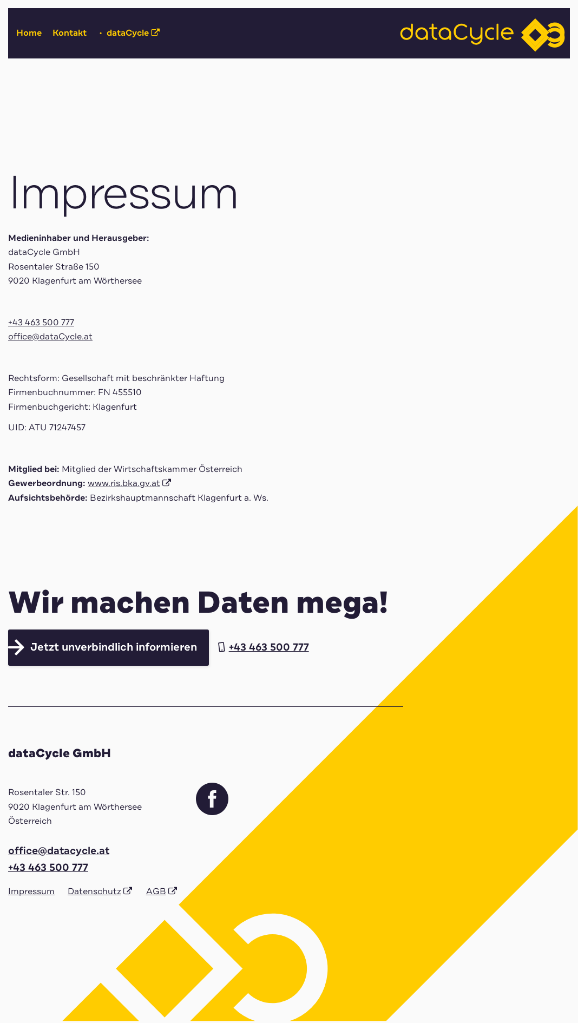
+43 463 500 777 (41, 323)
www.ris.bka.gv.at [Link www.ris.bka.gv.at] (124, 483)
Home (29, 33)
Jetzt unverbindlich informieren (113, 647)
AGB (156, 891)
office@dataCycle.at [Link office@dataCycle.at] (50, 337)
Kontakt (69, 33)
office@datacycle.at (58, 851)
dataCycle (125, 32)
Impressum (31, 891)
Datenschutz (94, 891)
